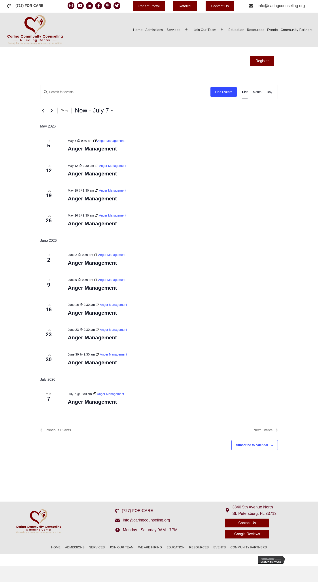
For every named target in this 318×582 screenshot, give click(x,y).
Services (97, 547)
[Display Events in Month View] (257, 92)
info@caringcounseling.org (281, 6)
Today (64, 110)
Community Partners (248, 547)
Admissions (75, 547)
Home (56, 547)
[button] (149, 6)
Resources (199, 547)
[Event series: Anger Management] (108, 141)
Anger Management (92, 149)
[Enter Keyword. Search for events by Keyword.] (125, 92)
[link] (138, 29)
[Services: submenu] (186, 29)
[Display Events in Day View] (269, 92)
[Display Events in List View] (245, 92)
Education (175, 547)
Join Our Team (121, 547)
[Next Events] (51, 110)
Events (219, 547)
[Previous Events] (42, 110)
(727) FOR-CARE (29, 6)
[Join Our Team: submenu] (222, 29)
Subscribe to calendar (252, 445)
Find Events (223, 92)
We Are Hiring (150, 547)
